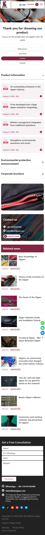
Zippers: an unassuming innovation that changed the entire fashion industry (31, 360)
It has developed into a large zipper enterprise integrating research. (23, 106)
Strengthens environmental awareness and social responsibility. (22, 141)
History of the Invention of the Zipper (31, 278)
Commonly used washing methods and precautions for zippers (30, 419)
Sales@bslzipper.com (13, 231)
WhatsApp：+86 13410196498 (20, 486)
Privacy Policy (18, 527)
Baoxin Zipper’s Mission (30, 397)
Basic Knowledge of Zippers (28, 258)
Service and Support (19, 19)
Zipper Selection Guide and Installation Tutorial (29, 319)
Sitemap (5, 527)
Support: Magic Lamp (11, 522)
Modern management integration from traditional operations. (25, 123)
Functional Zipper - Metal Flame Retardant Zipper (30, 339)
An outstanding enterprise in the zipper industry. (25, 88)
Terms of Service (9, 530)
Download (34, 19)
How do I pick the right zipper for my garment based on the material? (29, 380)
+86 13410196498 (12, 227)
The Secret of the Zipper (30, 297)
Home (6, 19)
